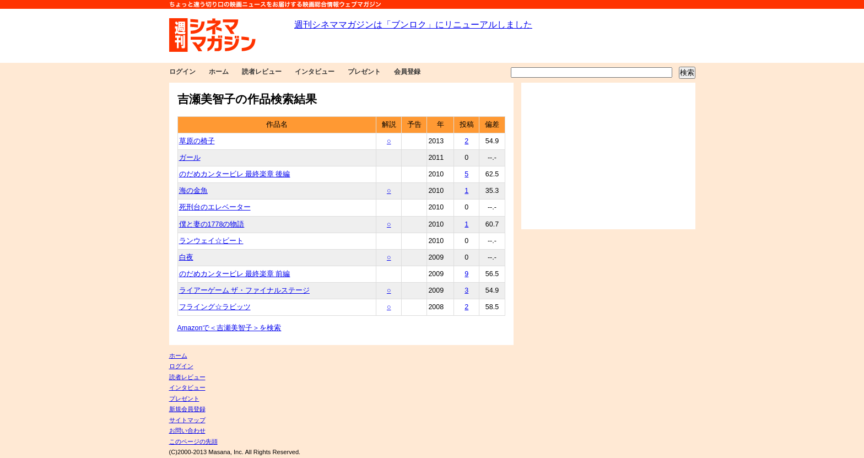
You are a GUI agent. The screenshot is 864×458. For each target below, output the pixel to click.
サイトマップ (187, 420)
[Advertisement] (608, 156)
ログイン (182, 72)
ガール (190, 157)
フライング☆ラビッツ (215, 307)
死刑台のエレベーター (215, 207)
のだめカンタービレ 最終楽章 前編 (234, 274)
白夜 (186, 257)
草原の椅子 (197, 141)
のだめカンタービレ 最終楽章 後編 (234, 174)
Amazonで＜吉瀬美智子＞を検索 (229, 328)
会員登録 (407, 72)
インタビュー (314, 72)
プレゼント (364, 72)
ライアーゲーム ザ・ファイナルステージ (244, 290)
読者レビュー (262, 72)
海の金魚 (193, 191)
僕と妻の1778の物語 (212, 224)
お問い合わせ (187, 430)
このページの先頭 (193, 441)
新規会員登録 (187, 409)
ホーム (219, 72)
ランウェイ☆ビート (211, 241)
